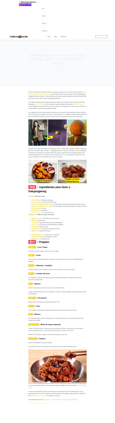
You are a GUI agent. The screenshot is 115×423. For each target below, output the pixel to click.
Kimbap (84, 92)
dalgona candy (38, 94)
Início (49, 36)
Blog (55, 36)
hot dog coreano (46, 94)
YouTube (69, 399)
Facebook (75, 399)
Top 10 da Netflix (40, 104)
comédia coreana (78, 104)
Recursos (64, 37)
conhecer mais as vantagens (38, 395)
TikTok (58, 399)
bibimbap (30, 94)
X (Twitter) (63, 399)
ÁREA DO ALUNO (101, 36)
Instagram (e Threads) (50, 399)
